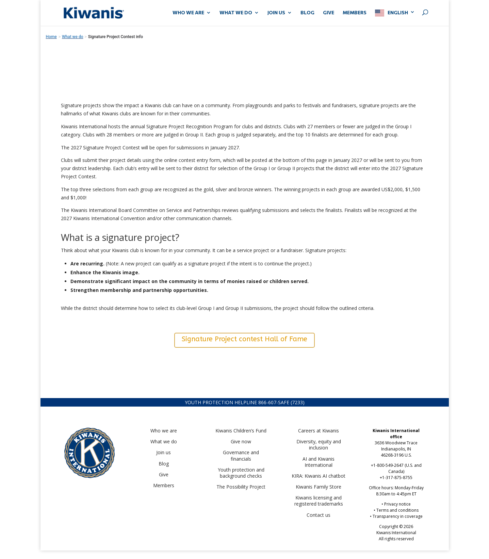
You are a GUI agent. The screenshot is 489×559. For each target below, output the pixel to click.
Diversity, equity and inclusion (318, 444)
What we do (163, 441)
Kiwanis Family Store (318, 486)
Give (163, 474)
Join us (163, 452)
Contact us (318, 515)
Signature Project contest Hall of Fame (244, 339)
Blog (307, 12)
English (398, 12)
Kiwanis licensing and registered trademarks (318, 500)
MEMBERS (354, 12)
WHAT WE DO (235, 12)
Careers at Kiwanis (318, 430)
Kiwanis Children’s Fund (240, 430)
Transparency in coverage (398, 516)
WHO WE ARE (188, 12)
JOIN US (276, 12)
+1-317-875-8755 (396, 477)
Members (163, 485)
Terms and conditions (397, 510)
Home (51, 36)
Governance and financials (241, 455)
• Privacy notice (396, 504)
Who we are (163, 430)
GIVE (328, 12)
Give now (241, 441)
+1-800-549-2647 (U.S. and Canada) (396, 468)
